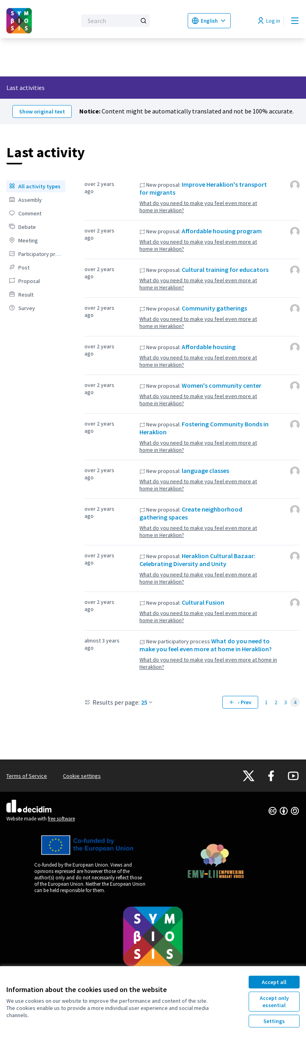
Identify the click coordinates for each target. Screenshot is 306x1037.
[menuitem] (35, 186)
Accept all (274, 982)
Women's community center (221, 385)
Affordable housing (208, 347)
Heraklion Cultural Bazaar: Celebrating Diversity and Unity (197, 560)
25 (147, 702)
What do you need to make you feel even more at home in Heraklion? (198, 206)
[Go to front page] (21, 20)
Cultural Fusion (203, 602)
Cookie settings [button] (82, 775)
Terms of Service (26, 775)
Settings (274, 1021)
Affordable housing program (222, 231)
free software (61, 818)
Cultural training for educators (225, 269)
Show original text (42, 111)
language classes (205, 471)
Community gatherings (214, 308)
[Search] (115, 20)
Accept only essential (274, 1001)
